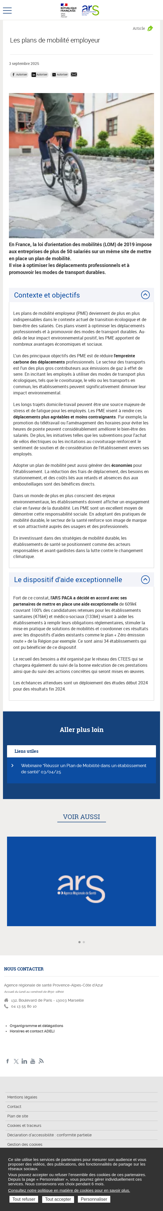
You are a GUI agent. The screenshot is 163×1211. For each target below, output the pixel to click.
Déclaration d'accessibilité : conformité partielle (49, 1135)
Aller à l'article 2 (84, 942)
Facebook (7, 1061)
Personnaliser (94, 1199)
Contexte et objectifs (47, 294)
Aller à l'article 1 (80, 942)
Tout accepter (58, 1199)
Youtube (32, 1061)
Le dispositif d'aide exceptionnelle (68, 579)
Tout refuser (23, 1199)
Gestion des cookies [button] (24, 1144)
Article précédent (4, 942)
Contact (14, 1106)
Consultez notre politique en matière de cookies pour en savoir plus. (69, 1190)
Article (139, 28)
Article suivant (158, 942)
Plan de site (17, 1116)
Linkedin (24, 1061)
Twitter (16, 1061)
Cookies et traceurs (24, 1125)
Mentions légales (22, 1097)
